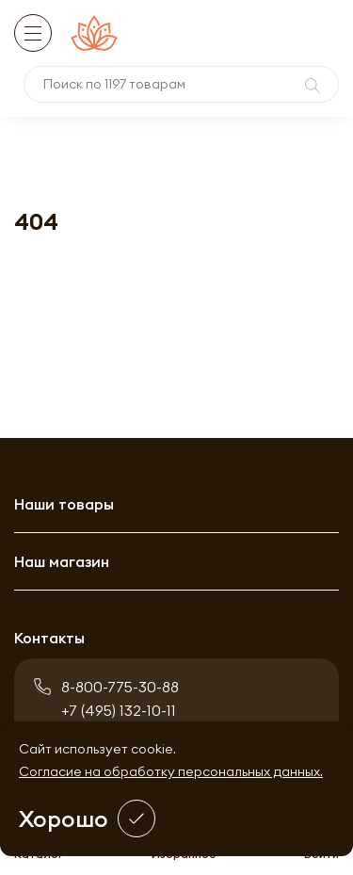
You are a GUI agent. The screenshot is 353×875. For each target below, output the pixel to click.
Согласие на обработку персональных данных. (171, 771)
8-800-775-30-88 (120, 686)
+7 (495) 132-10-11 (118, 710)
